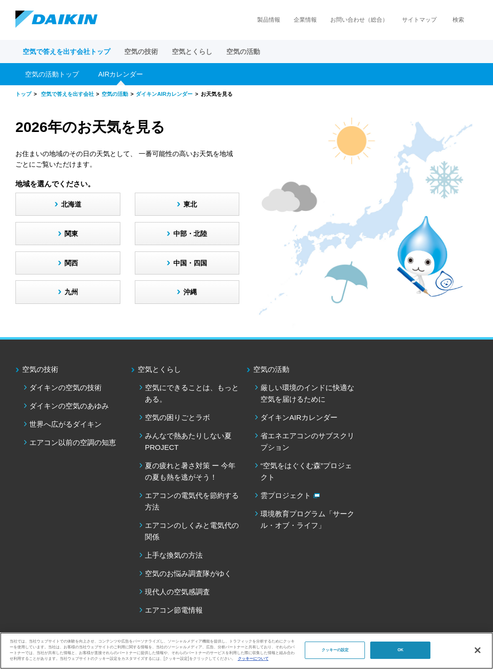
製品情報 (268, 19)
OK (400, 650)
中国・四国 (190, 263)
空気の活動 (115, 94)
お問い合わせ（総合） (359, 19)
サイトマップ (419, 19)
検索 (458, 19)
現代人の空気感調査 (177, 592)
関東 (71, 233)
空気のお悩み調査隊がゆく (188, 573)
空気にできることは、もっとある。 (192, 393)
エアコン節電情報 (174, 610)
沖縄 (190, 292)
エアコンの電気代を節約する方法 (192, 501)
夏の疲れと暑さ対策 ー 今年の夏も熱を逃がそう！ (190, 471)
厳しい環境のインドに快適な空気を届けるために (307, 393)
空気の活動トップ (52, 74)
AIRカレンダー (120, 74)
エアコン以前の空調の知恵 (72, 442)
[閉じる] (477, 650)
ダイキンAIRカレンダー (164, 94)
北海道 (71, 204)
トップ (23, 94)
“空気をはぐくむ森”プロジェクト (306, 471)
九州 (71, 292)
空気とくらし (159, 369)
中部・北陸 (190, 233)
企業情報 (305, 19)
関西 (71, 263)
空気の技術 (40, 369)
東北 (190, 204)
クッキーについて (253, 658)
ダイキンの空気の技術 (65, 387)
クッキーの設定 (335, 650)
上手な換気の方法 (174, 555)
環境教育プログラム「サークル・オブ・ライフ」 (307, 519)
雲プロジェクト (285, 495)
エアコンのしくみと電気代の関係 (192, 531)
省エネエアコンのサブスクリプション (307, 441)
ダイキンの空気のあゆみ (69, 406)
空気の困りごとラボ (177, 417)
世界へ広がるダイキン (65, 424)
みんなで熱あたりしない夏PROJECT (188, 441)
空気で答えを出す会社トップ (66, 51)
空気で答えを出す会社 (67, 94)
